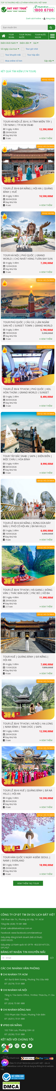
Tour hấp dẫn (33, 55)
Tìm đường (5, 1051)
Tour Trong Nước (25, 36)
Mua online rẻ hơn (13, 61)
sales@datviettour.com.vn (19, 928)
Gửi (52, 957)
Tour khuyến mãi (13, 55)
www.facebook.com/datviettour (26, 932)
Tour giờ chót (32, 49)
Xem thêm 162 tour (28, 883)
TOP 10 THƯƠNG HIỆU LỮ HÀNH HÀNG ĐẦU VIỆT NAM (24, 2)
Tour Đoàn (11, 36)
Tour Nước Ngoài (40, 36)
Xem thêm (45, 138)
